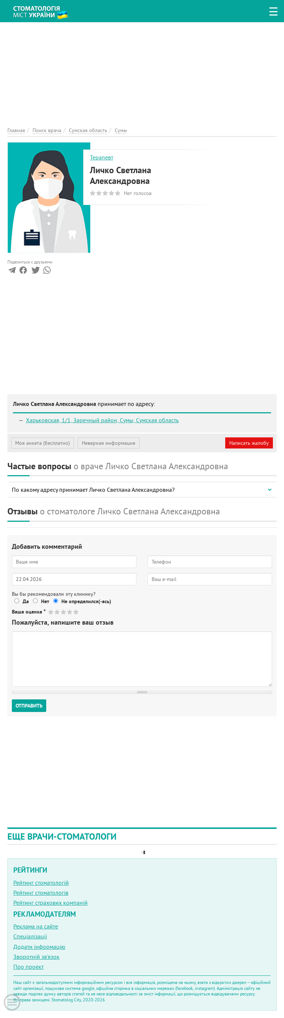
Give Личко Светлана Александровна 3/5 (64, 612)
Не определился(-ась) (86, 601)
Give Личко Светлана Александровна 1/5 (51, 612)
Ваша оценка (28, 611)
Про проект (28, 966)
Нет (45, 601)
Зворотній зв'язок (36, 956)
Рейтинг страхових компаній (50, 902)
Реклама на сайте (35, 926)
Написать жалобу (249, 443)
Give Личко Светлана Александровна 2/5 (57, 612)
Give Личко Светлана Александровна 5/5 (76, 612)
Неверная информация (108, 443)
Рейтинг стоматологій (41, 882)
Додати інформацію (39, 946)
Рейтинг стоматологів (40, 892)
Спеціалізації (30, 936)
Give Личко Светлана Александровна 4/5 (70, 612)
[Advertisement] (142, 74)
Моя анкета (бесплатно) (42, 443)
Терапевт (101, 157)
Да (26, 601)
